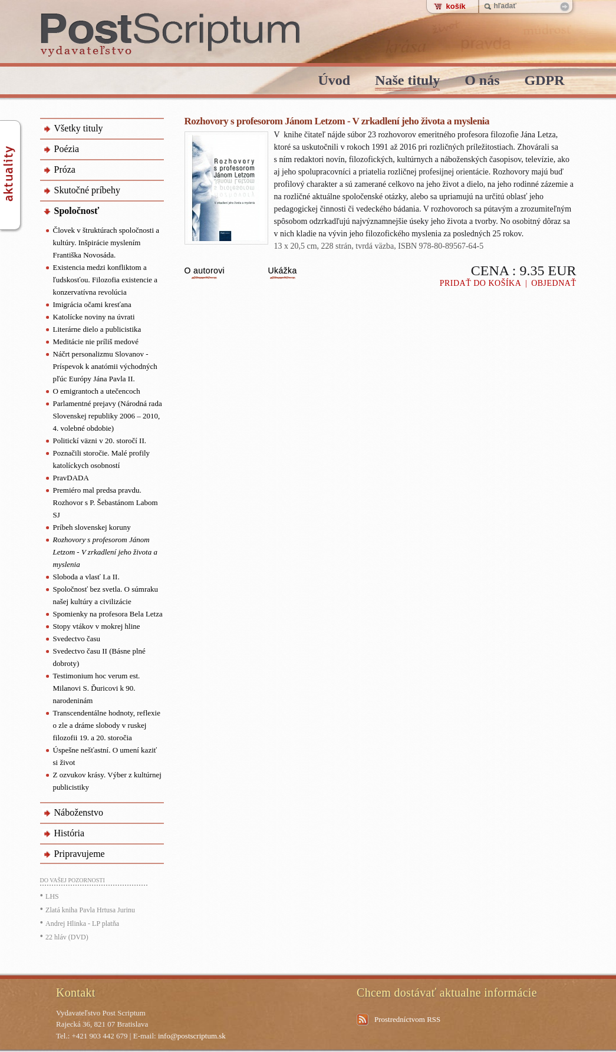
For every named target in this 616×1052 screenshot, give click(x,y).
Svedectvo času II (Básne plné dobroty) (99, 657)
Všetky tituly (78, 128)
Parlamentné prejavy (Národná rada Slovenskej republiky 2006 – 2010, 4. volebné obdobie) (107, 416)
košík (456, 6)
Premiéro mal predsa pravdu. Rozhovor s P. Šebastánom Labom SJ (105, 502)
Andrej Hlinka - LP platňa (82, 923)
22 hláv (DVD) (66, 937)
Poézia (67, 149)
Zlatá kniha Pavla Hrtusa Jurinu (90, 910)
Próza (64, 169)
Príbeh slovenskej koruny (92, 527)
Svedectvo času (77, 638)
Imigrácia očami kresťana (92, 304)
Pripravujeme (79, 854)
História (69, 833)
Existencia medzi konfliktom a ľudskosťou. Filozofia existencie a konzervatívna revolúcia (105, 279)
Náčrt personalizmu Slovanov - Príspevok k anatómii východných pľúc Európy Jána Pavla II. (105, 366)
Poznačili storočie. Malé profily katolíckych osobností (101, 459)
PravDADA (71, 477)
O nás (482, 81)
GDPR (545, 81)
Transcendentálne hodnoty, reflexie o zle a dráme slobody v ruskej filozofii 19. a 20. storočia (106, 725)
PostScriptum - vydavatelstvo (170, 35)
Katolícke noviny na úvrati (94, 316)
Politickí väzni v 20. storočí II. (100, 440)
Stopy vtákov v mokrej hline (96, 626)
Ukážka (282, 270)
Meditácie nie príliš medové (96, 341)
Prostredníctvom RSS (407, 1019)
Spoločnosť (77, 211)
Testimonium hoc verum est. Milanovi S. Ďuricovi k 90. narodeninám (96, 688)
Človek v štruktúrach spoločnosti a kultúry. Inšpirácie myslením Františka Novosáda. (106, 242)
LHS (52, 896)
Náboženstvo (79, 812)
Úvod (334, 81)
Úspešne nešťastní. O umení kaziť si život (105, 756)
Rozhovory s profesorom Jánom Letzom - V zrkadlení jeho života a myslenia (105, 552)
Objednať (553, 283)
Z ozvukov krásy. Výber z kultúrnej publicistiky (107, 781)
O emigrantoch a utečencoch (96, 391)
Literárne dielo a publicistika (97, 329)
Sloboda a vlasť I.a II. (86, 576)
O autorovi (205, 270)
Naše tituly (407, 81)
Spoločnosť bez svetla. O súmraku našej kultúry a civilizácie (106, 595)
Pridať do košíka (481, 283)
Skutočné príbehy (87, 190)
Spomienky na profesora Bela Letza (108, 613)
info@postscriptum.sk (192, 1035)
